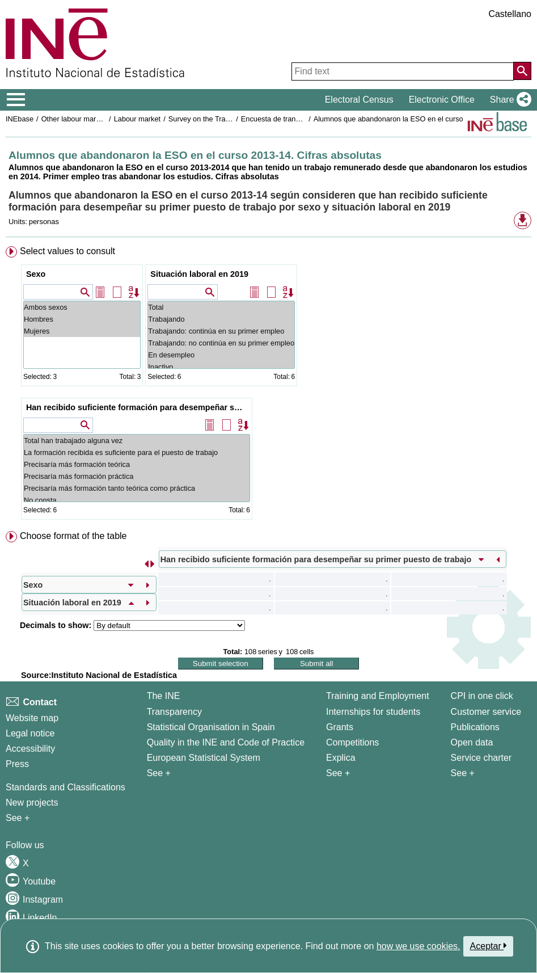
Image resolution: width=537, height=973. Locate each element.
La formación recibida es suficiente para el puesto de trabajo (137, 452)
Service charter (481, 758)
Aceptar (488, 946)
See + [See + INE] (159, 773)
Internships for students (373, 712)
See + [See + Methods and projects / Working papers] (17, 818)
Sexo (35, 274)
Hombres (82, 319)
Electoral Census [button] (359, 99)
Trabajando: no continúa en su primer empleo (221, 343)
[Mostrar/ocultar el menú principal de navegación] (16, 100)
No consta (137, 500)
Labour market (137, 119)
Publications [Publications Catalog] (475, 727)
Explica (341, 758)
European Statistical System (203, 758)
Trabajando (221, 319)
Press (17, 764)
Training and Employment (377, 696)
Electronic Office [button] (442, 99)
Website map (32, 718)
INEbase (19, 119)
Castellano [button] (509, 14)
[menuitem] (268, 385)
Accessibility (30, 748)
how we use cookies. (418, 946)
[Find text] (402, 71)
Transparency (174, 712)
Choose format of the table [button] (73, 536)
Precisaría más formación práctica (137, 476)
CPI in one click (482, 696)
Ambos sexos (82, 307)
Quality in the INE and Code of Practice (226, 742)
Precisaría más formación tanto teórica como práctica (137, 488)
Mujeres (82, 331)
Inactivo (221, 367)
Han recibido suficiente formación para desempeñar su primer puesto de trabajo (138, 407)
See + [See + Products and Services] (463, 773)
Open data (472, 742)
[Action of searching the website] (522, 71)
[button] (508, 100)
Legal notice (30, 733)
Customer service (486, 712)
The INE (163, 696)
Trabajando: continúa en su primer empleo (221, 331)
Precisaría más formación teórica (137, 464)
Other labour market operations (91, 119)
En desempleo (221, 355)
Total (221, 307)
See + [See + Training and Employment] (338, 773)
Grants (339, 727)
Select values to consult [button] (67, 251)
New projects (32, 802)
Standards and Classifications (65, 787)
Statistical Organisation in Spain (211, 727)
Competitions (352, 742)
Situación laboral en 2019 (199, 274)
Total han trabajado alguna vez (137, 441)
